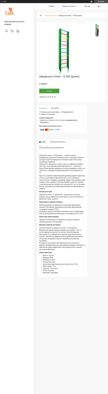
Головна (52, 6)
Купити (49, 91)
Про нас (87, 6)
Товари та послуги (68, 6)
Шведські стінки (51, 15)
